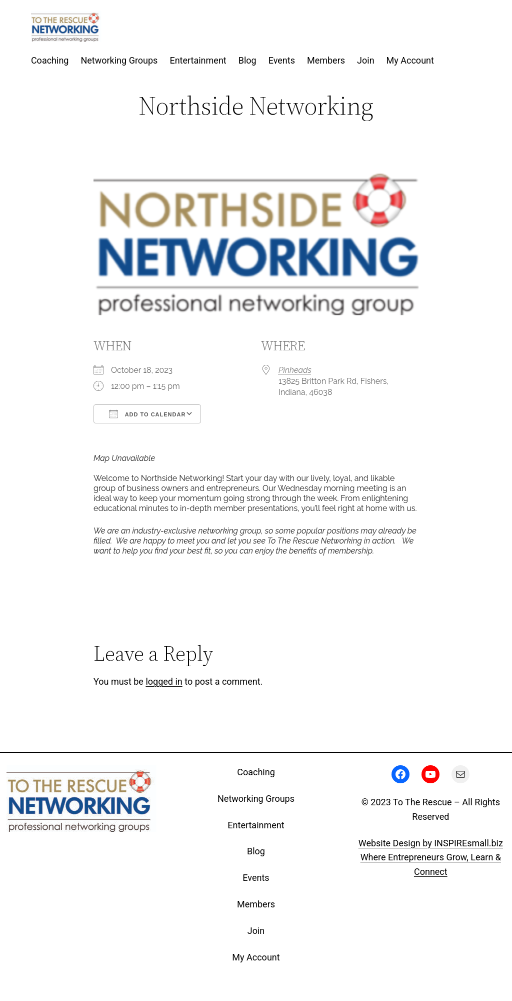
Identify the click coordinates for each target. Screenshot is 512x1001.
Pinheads (295, 370)
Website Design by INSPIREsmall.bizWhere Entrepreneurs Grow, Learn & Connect (430, 857)
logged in (164, 681)
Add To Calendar (147, 413)
